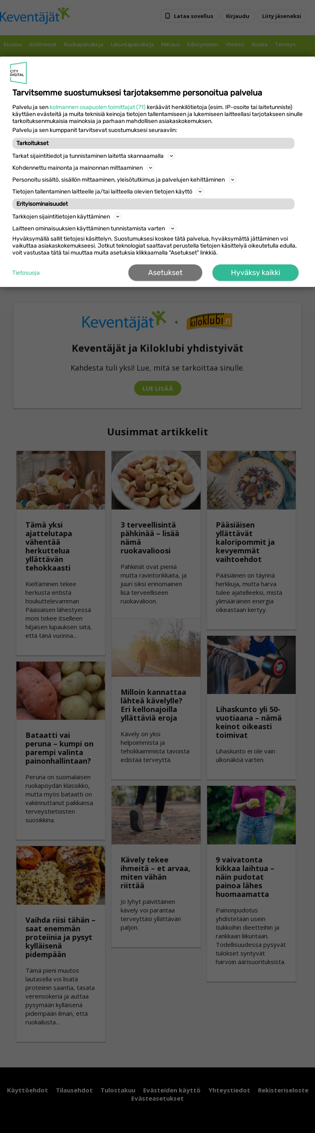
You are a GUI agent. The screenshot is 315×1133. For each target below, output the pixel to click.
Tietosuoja (26, 272)
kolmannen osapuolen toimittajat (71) (98, 107)
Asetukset (165, 272)
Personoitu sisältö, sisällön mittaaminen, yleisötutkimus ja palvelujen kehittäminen (124, 179)
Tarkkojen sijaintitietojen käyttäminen (66, 216)
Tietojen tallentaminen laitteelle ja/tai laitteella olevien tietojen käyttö (108, 191)
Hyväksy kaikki (255, 272)
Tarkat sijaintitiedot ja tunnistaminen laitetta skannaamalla (93, 155)
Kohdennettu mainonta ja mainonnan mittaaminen (83, 167)
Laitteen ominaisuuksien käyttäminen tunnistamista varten (94, 228)
